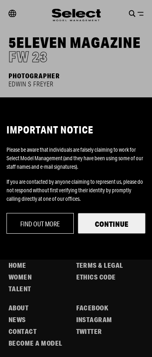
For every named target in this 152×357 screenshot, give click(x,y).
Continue (111, 224)
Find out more (40, 223)
